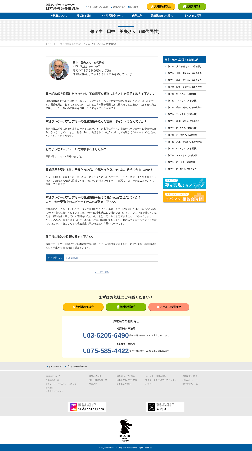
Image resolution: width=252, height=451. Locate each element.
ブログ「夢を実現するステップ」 (161, 380)
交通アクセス (119, 6)
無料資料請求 (126, 306)
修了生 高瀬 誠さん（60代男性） (185, 121)
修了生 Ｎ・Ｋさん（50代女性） (183, 155)
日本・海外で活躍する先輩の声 (67, 44)
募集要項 (73, 257)
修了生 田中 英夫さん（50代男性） (186, 87)
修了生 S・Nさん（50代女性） (183, 93)
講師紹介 (49, 387)
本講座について (59, 15)
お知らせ (149, 384)
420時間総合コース (112, 15)
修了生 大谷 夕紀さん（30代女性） (185, 66)
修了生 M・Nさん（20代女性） (183, 169)
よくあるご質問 (192, 15)
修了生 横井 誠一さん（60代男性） (186, 107)
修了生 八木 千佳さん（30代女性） (186, 141)
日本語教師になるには (97, 6)
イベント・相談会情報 (155, 376)
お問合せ (134, 6)
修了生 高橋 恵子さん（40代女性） (186, 80)
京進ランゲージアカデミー (62, 7)
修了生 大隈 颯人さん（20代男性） (186, 73)
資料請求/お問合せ (191, 376)
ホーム (48, 44)
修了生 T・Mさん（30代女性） (183, 100)
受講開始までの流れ (162, 15)
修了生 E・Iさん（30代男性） (182, 162)
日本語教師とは (52, 380)
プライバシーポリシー (76, 366)
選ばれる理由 (84, 15)
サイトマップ (54, 366)
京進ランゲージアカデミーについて (61, 384)
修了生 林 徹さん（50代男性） (183, 134)
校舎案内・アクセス (54, 391)
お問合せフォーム (190, 380)
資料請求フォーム (190, 384)
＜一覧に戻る (102, 272)
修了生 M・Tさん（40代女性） (183, 128)
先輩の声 (137, 15)
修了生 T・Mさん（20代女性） (183, 114)
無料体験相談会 (83, 306)
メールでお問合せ (169, 306)
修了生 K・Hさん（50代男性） (183, 148)
